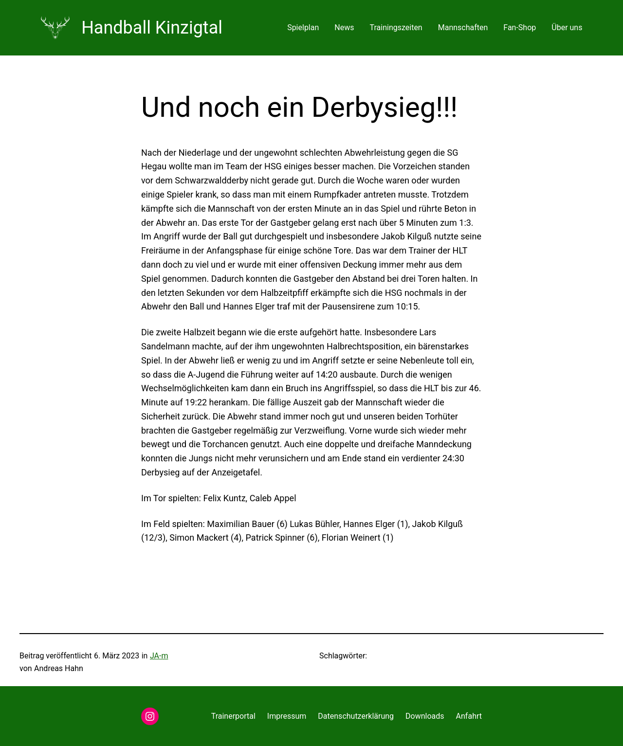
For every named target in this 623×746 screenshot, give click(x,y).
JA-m (159, 655)
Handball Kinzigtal (151, 28)
